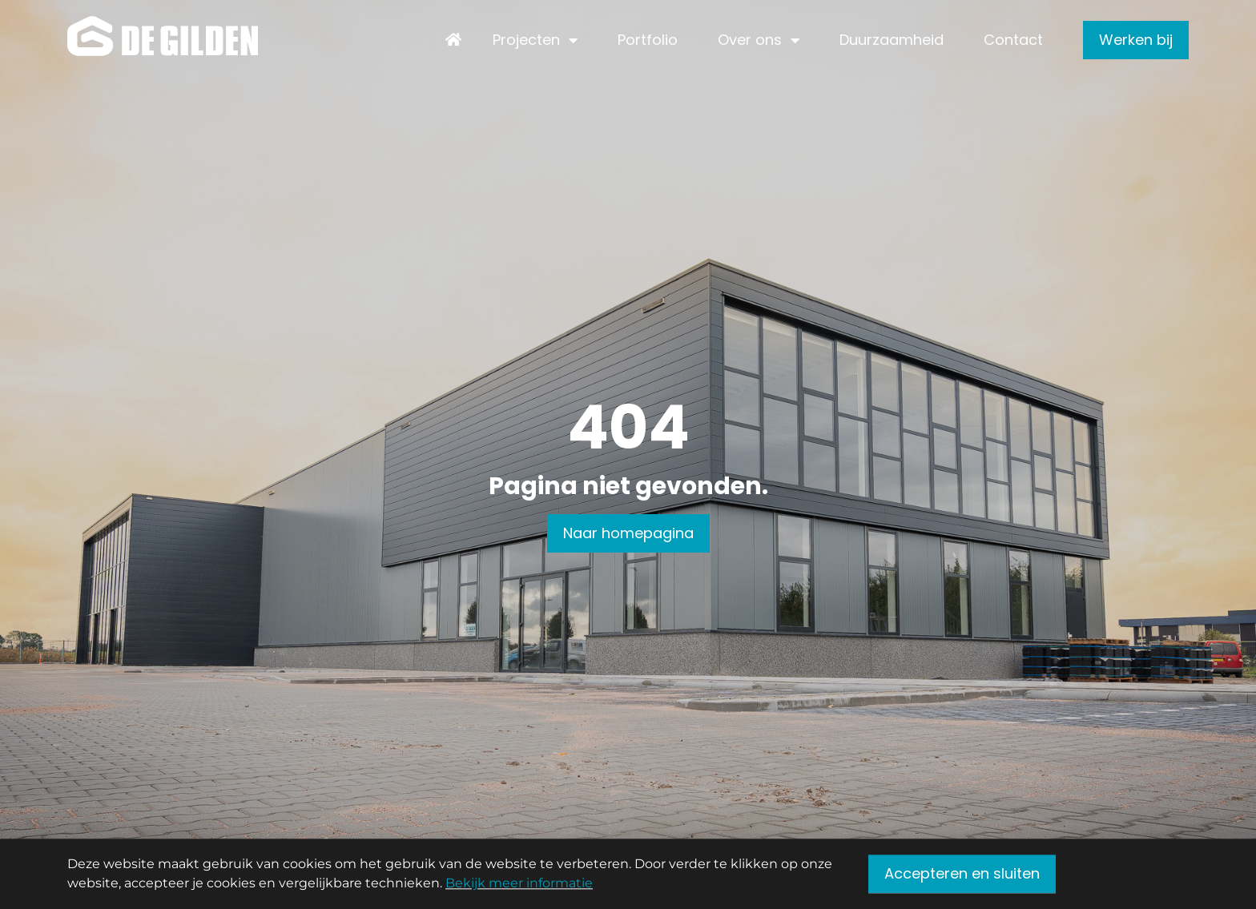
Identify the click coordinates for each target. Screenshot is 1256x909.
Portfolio (648, 40)
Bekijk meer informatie (519, 885)
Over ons (750, 40)
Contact (1013, 40)
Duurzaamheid (891, 40)
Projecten (526, 40)
